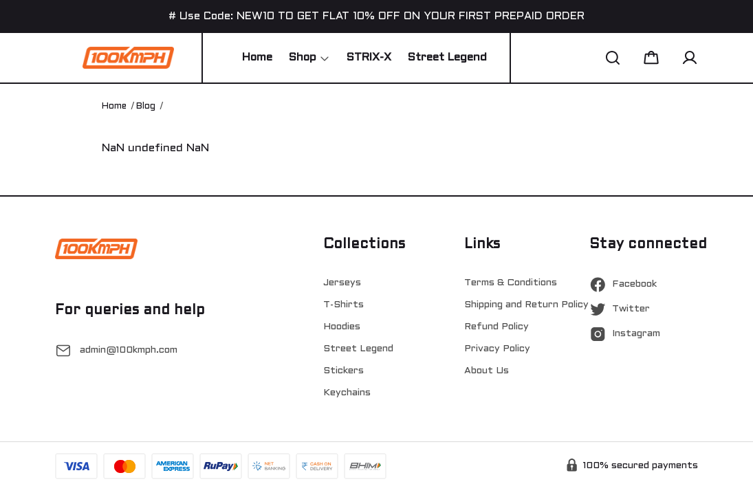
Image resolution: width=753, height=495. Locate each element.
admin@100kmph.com (128, 350)
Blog (145, 106)
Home (114, 106)
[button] (612, 58)
